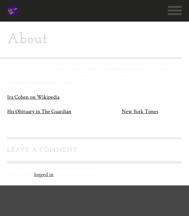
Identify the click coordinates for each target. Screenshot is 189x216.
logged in (44, 174)
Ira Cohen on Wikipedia (33, 97)
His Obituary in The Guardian (39, 111)
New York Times (140, 111)
